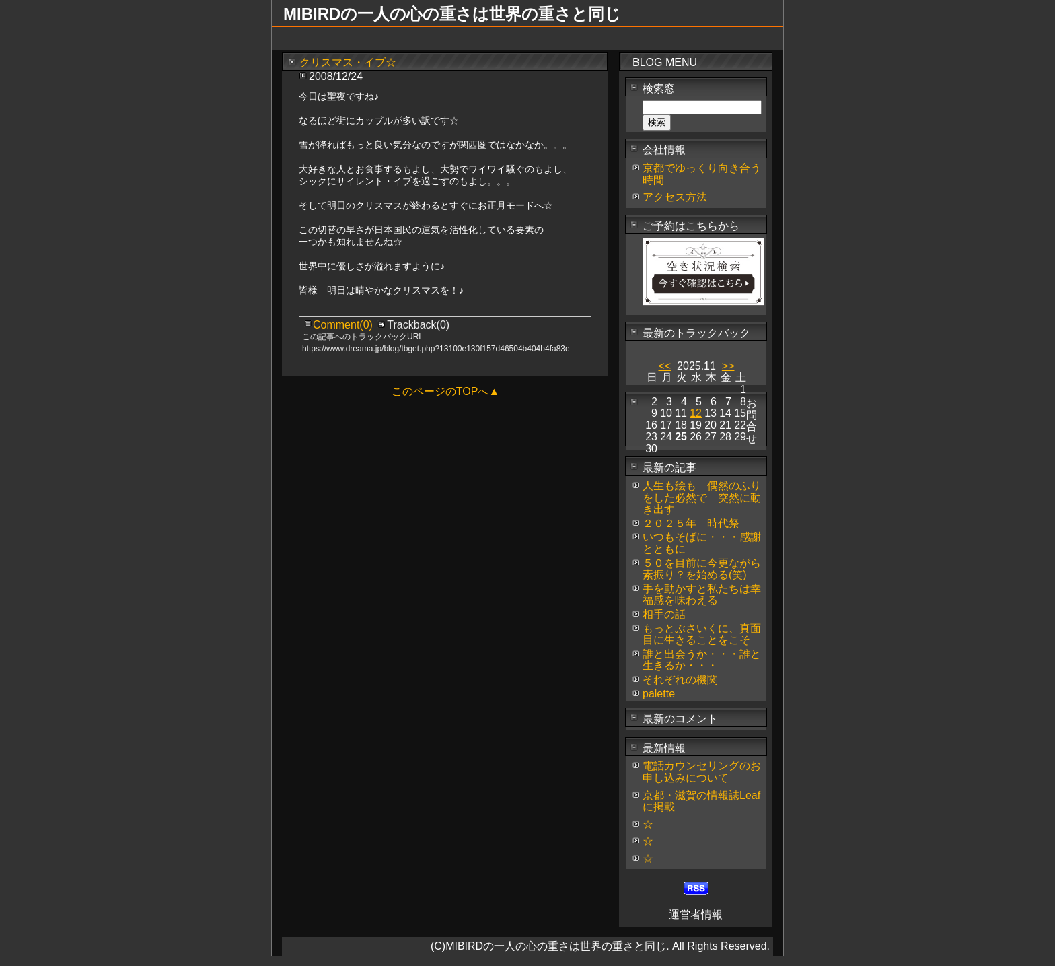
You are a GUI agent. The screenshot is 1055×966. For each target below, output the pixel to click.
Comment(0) (344, 325)
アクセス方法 (675, 197)
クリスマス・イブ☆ (347, 62)
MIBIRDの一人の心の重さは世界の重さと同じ (452, 14)
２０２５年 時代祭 (691, 523)
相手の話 (664, 614)
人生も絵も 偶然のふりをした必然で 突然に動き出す (702, 497)
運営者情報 (696, 914)
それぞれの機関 (680, 679)
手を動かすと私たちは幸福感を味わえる (702, 595)
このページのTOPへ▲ (445, 391)
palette (659, 693)
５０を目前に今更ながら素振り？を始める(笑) (702, 569)
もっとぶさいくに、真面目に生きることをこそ (702, 634)
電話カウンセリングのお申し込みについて (702, 772)
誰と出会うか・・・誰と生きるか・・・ (702, 660)
